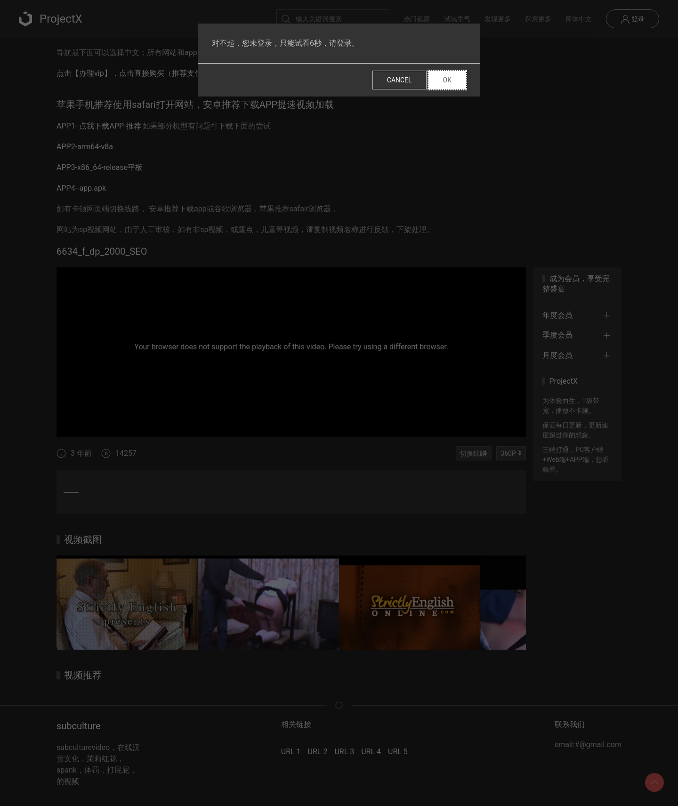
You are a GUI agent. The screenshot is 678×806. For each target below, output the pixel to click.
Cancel (399, 80)
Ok (447, 80)
